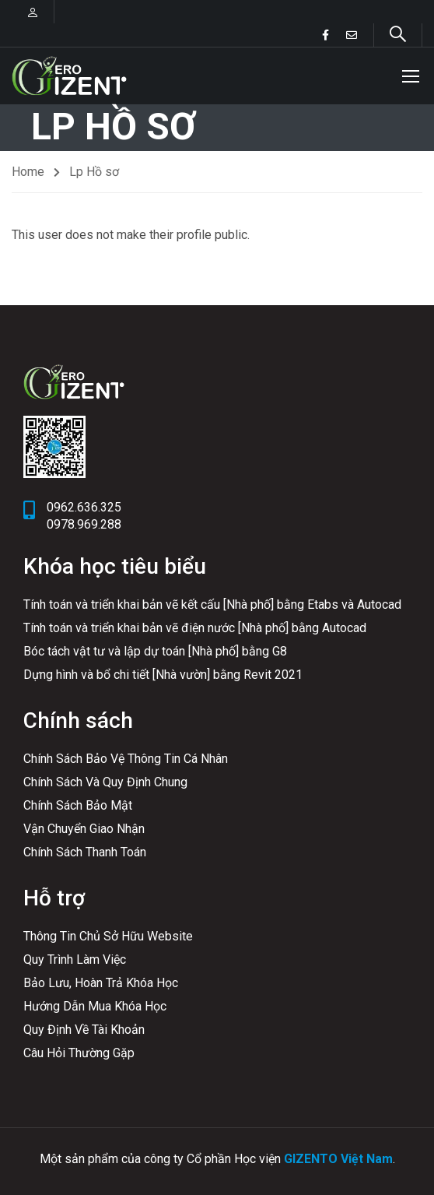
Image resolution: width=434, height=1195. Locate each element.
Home (28, 174)
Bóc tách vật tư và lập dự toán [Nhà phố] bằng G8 (155, 651)
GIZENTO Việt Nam (338, 1158)
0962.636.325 (84, 507)
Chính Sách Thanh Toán (84, 852)
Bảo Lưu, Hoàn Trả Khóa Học (100, 982)
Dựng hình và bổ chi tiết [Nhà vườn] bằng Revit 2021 (163, 674)
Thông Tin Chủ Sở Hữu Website (108, 936)
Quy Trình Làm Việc (74, 959)
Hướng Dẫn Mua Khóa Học (94, 1006)
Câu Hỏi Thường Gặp (79, 1053)
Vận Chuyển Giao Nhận (84, 828)
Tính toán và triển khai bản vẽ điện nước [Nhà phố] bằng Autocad (194, 627)
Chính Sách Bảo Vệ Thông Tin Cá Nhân (125, 758)
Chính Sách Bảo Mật (77, 805)
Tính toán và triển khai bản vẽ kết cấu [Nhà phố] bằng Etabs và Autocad (212, 604)
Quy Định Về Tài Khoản (84, 1029)
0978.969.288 (84, 524)
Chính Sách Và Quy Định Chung (105, 782)
